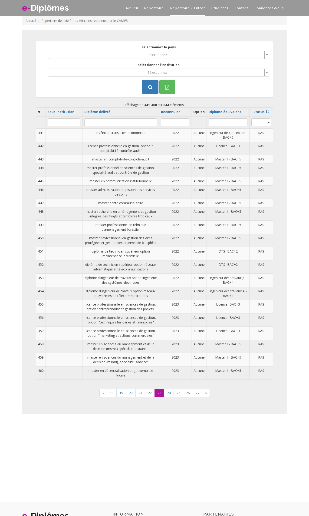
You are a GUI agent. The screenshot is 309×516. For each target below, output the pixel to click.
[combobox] (158, 55)
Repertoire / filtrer (187, 8)
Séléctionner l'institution (159, 65)
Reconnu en (171, 112)
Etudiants (219, 8)
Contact (241, 8)
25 (178, 393)
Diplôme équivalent (225, 112)
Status (259, 112)
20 (131, 393)
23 (159, 393)
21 (140, 393)
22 (150, 393)
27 (197, 393)
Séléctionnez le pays (158, 47)
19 (121, 393)
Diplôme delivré (97, 112)
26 (188, 393)
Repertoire (154, 8)
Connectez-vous (269, 8)
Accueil (132, 8)
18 (112, 393)
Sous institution (61, 112)
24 (169, 393)
